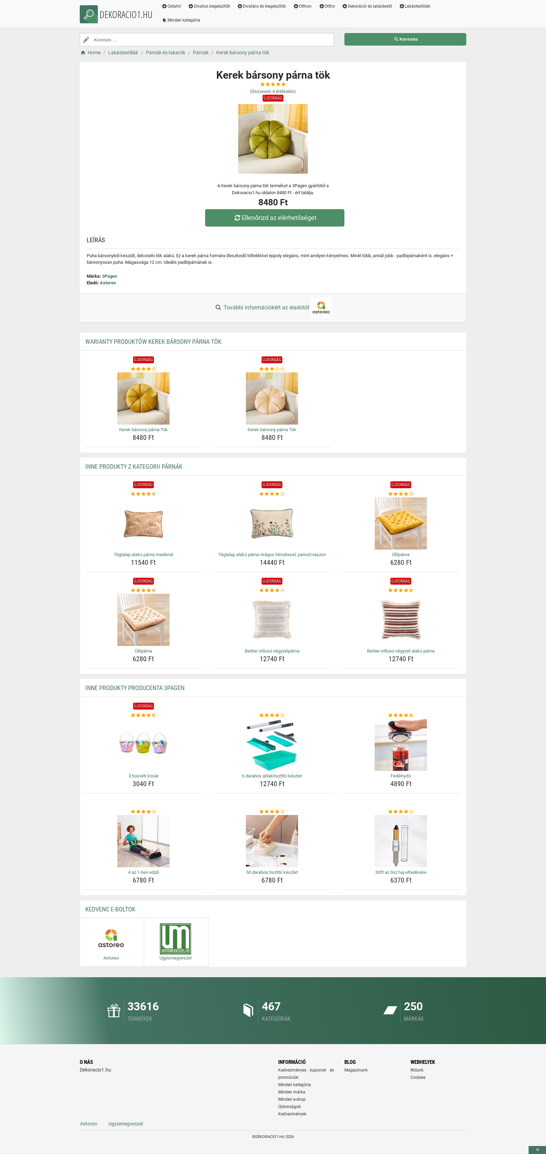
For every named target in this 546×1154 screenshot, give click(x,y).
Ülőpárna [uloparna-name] (401, 554)
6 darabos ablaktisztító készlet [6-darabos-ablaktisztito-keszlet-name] (272, 775)
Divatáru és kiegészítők (261, 6)
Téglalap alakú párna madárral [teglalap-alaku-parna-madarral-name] (143, 554)
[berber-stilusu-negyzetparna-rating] (272, 590)
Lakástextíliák (415, 6)
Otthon (302, 6)
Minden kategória (181, 20)
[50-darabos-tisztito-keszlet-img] (272, 841)
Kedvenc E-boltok (110, 909)
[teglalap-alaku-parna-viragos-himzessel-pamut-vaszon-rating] (272, 494)
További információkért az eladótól (273, 308)
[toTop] (537, 1150)
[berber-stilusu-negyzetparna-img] (272, 620)
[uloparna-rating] (401, 494)
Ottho (327, 6)
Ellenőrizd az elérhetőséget (275, 217)
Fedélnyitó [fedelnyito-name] (401, 775)
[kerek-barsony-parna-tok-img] (144, 398)
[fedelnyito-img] (401, 745)
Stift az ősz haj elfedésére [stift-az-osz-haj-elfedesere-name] (401, 872)
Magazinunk (356, 1070)
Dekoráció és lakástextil (367, 6)
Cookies (418, 1077)
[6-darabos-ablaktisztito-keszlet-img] (272, 745)
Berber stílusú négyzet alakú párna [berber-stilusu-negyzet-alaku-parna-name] (401, 651)
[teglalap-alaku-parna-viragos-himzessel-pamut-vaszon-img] (272, 523)
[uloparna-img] (401, 523)
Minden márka (291, 1092)
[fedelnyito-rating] (401, 715)
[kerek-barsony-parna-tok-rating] (144, 369)
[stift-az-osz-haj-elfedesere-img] (401, 841)
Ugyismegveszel (125, 1124)
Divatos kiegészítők (209, 6)
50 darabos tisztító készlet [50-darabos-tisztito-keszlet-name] (272, 872)
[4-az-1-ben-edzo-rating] (144, 811)
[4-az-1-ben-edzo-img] (144, 841)
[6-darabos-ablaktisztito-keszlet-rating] (272, 715)
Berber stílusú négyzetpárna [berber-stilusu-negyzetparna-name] (272, 651)
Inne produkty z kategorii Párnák (133, 466)
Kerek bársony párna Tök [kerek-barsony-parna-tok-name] (143, 429)
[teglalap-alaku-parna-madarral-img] (144, 523)
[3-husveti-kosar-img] (144, 745)
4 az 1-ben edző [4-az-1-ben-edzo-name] (143, 872)
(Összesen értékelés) (273, 91)
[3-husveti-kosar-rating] (144, 715)
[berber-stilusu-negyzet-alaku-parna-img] (401, 620)
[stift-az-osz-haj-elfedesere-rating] (401, 811)
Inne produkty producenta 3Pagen (135, 687)
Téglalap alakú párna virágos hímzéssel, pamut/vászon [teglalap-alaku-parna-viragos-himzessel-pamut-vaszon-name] (272, 554)
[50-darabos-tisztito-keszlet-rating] (272, 811)
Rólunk (417, 1070)
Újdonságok (289, 1106)
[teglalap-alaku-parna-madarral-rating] (144, 494)
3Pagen (109, 276)
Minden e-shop (292, 1099)
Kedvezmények (292, 1114)
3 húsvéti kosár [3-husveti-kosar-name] (143, 775)
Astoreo (108, 282)
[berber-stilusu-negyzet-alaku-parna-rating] (401, 590)
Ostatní (171, 6)
